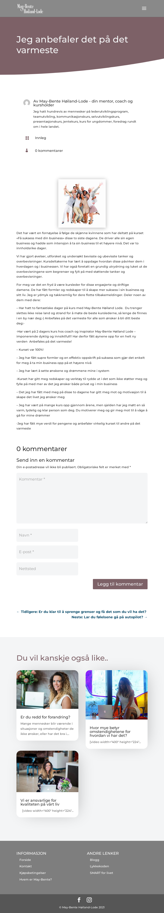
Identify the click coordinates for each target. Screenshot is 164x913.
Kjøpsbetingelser (32, 873)
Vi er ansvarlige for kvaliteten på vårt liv (39, 802)
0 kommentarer (49, 151)
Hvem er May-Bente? (35, 879)
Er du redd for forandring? (45, 717)
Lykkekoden (99, 866)
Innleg (40, 138)
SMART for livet (101, 873)
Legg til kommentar (120, 584)
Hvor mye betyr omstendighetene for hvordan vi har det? (110, 731)
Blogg (94, 860)
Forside (25, 860)
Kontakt (25, 866)
